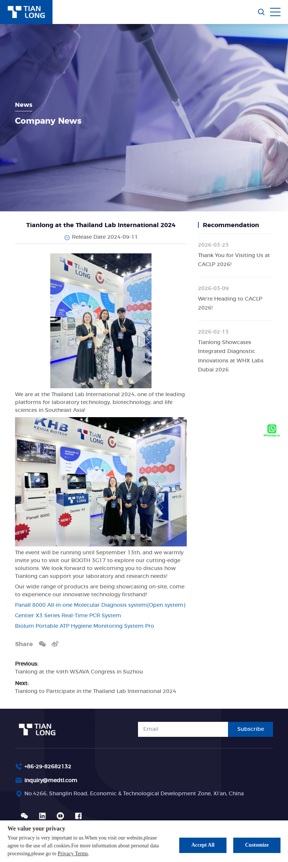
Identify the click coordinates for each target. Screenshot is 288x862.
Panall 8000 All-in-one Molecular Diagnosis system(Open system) (100, 605)
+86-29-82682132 (47, 766)
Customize (257, 845)
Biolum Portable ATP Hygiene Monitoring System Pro (84, 626)
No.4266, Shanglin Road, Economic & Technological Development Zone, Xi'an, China (134, 793)
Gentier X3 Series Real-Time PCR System (68, 615)
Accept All (202, 845)
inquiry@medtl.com (50, 780)
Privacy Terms (73, 853)
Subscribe (250, 729)
